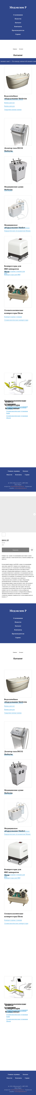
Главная (15, 49)
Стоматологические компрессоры (16, 320)
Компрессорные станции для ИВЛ (14, 272)
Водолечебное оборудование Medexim (15, 97)
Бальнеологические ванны (13, 99)
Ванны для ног (9, 103)
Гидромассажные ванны (12, 109)
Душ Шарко (8, 190)
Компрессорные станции (13, 317)
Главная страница (14, 471)
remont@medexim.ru (20, 488)
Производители (18, 30)
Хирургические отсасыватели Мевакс (17, 231)
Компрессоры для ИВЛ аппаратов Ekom (12, 269)
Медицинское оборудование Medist (14, 226)
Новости (18, 19)
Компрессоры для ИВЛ (12, 275)
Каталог (18, 23)
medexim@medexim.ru (17, 486)
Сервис (18, 34)
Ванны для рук (9, 106)
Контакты (18, 26)
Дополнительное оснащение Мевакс (17, 228)
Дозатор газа (8, 151)
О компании (18, 15)
